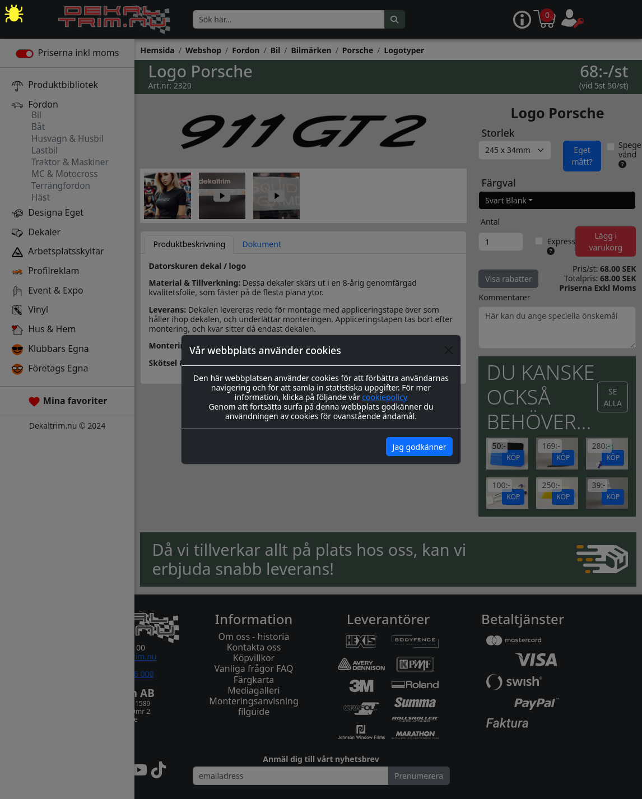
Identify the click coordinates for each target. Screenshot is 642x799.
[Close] (449, 350)
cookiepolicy (384, 397)
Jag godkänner (419, 447)
